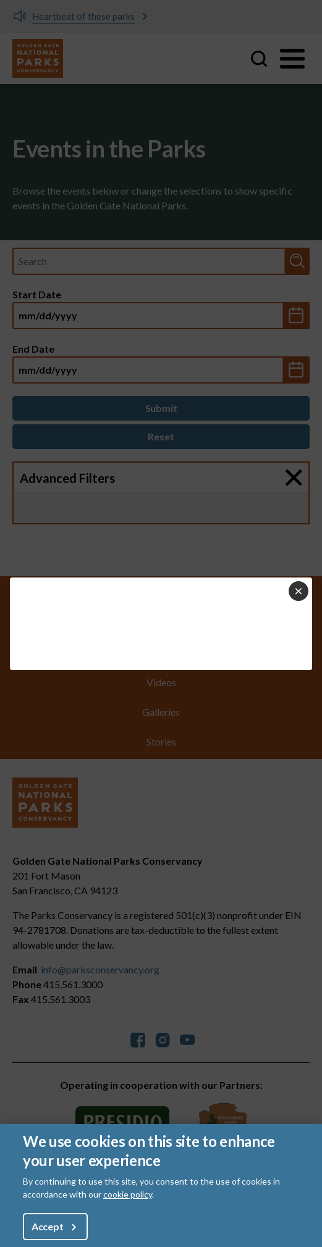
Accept (48, 1226)
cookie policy (127, 1194)
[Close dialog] (298, 591)
